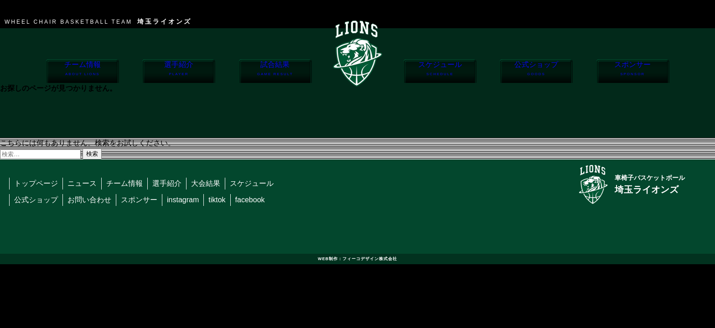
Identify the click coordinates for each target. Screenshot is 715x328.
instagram (183, 200)
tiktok (216, 200)
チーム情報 (82, 72)
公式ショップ (536, 72)
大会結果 (205, 183)
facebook (250, 200)
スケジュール (440, 72)
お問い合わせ (89, 200)
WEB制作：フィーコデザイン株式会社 (357, 258)
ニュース (82, 183)
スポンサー (632, 72)
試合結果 (275, 72)
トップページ (36, 183)
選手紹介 (178, 72)
